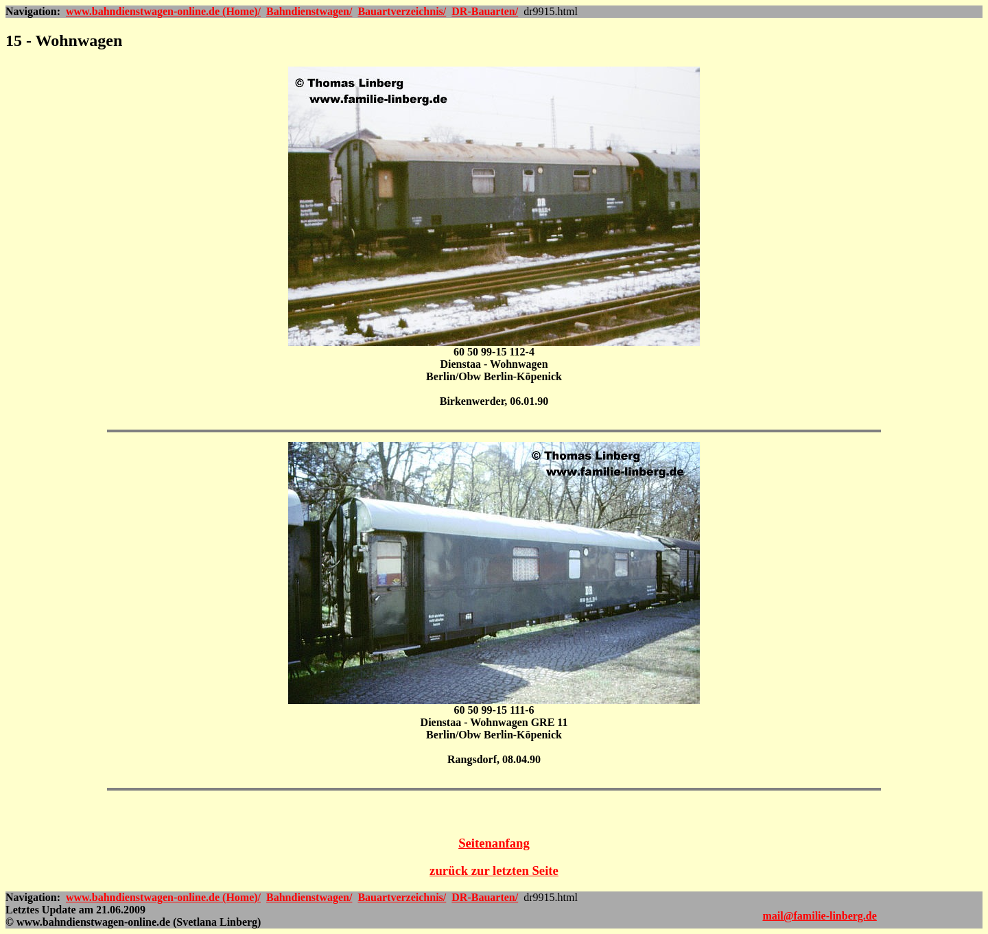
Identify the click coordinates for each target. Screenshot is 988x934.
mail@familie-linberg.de (819, 916)
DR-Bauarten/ (484, 11)
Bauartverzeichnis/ (401, 11)
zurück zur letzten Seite (494, 870)
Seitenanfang (494, 843)
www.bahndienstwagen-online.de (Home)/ (163, 11)
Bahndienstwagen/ (309, 11)
